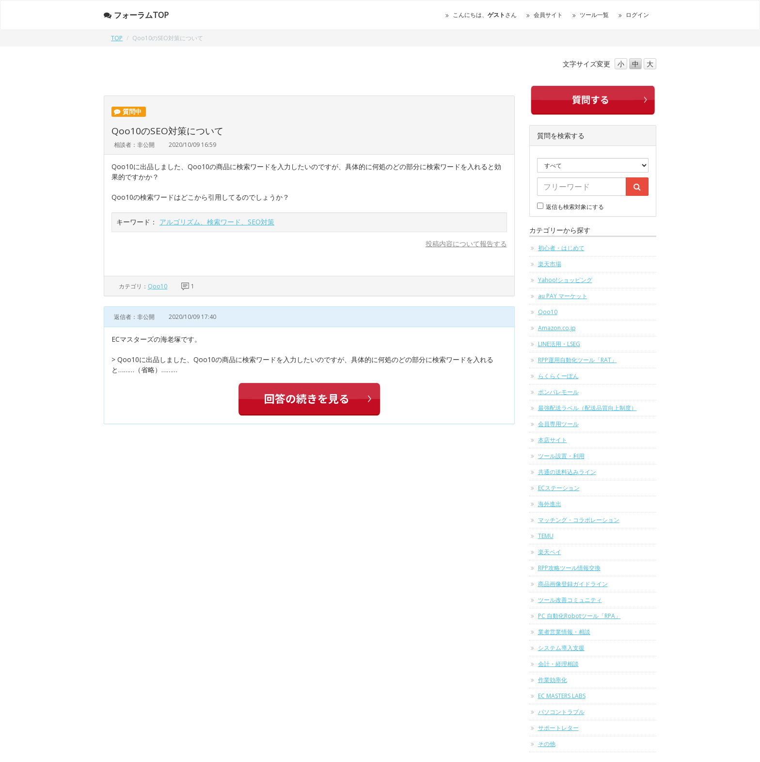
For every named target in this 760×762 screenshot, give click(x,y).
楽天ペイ (549, 552)
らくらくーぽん (558, 376)
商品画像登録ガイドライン (573, 584)
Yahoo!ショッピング (565, 280)
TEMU (546, 536)
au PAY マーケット (562, 296)
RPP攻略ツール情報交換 (569, 568)
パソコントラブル (561, 712)
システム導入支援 (561, 648)
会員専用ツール (558, 424)
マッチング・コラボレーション (578, 520)
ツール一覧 (594, 15)
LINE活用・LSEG (559, 344)
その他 (546, 744)
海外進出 (549, 504)
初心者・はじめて (561, 248)
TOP (117, 38)
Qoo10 (157, 286)
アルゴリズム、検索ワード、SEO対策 (216, 221)
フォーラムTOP (136, 15)
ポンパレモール (558, 392)
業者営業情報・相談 (564, 632)
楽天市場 (549, 264)
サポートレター (558, 728)
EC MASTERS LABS (562, 696)
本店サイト (552, 440)
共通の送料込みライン (567, 472)
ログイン (637, 15)
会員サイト (548, 15)
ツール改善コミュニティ (570, 600)
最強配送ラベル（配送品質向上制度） (587, 408)
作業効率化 (552, 680)
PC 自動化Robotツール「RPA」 (579, 616)
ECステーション (559, 488)
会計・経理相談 (558, 664)
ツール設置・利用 (561, 456)
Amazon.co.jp (557, 328)
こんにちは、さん (485, 15)
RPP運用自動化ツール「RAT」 (577, 360)
